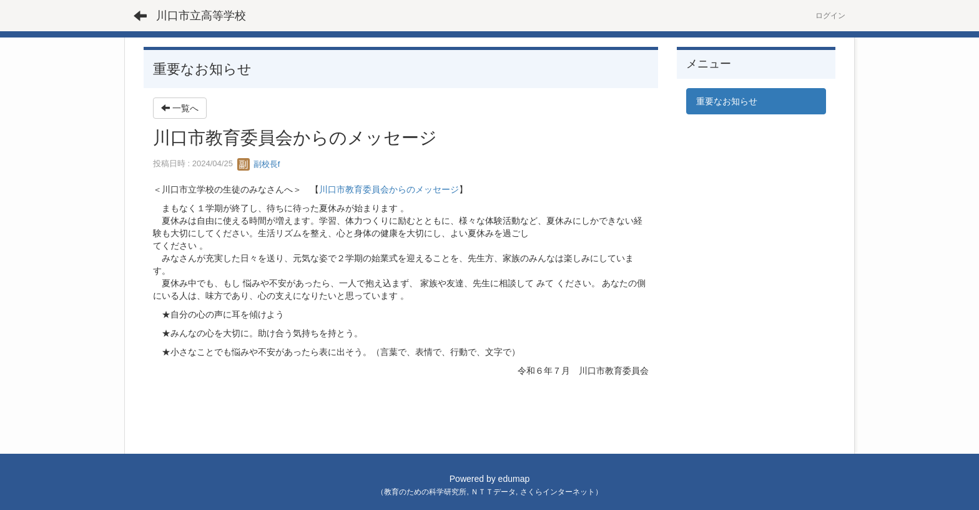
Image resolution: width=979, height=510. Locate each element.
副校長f (258, 164)
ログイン (830, 15)
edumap (514, 479)
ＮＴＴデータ (493, 492)
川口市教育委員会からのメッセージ (389, 189)
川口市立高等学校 (201, 15)
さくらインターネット (557, 492)
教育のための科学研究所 (425, 492)
